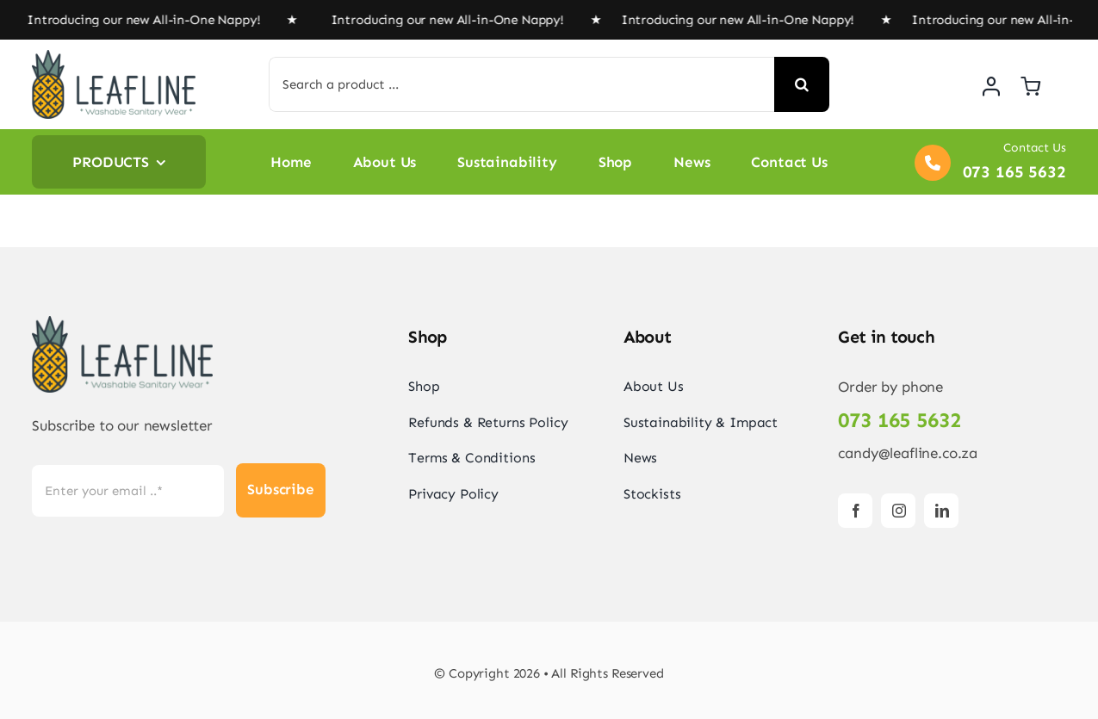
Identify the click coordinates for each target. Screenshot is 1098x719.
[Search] (801, 84)
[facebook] (855, 510)
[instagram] (898, 510)
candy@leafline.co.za (907, 453)
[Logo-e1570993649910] (113, 56)
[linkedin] (941, 510)
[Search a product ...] (521, 84)
